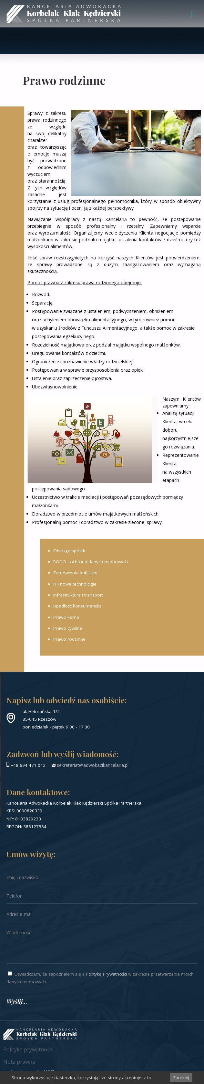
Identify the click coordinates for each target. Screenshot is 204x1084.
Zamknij (181, 1077)
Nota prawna (19, 1061)
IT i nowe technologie (75, 584)
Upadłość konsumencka (77, 606)
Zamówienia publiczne (76, 573)
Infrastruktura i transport (78, 595)
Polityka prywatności (28, 1049)
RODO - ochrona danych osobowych (90, 562)
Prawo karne (66, 617)
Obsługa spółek (69, 551)
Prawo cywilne (67, 628)
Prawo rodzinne (69, 639)
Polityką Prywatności (106, 974)
